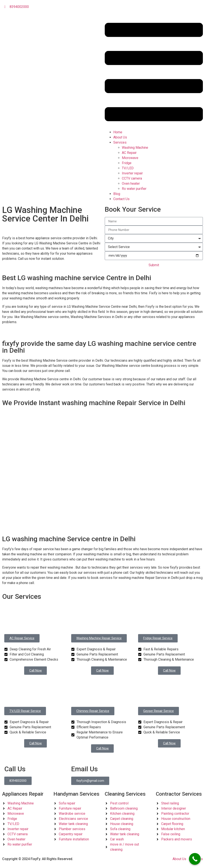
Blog (116, 194)
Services (120, 142)
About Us (120, 137)
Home (117, 132)
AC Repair (129, 153)
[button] (154, 73)
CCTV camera (132, 178)
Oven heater (131, 183)
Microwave (130, 158)
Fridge (126, 163)
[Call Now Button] (195, 859)
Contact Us (121, 199)
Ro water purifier (134, 189)
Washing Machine (135, 148)
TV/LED (128, 168)
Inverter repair (132, 173)
